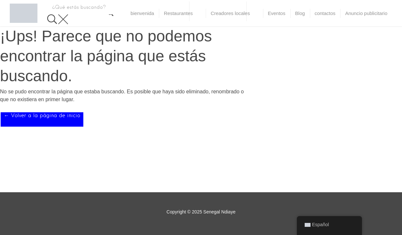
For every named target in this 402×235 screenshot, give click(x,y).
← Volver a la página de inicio (42, 115)
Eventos (276, 13)
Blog (300, 13)
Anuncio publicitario (366, 13)
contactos (325, 13)
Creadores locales (230, 13)
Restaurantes (178, 13)
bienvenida (142, 13)
